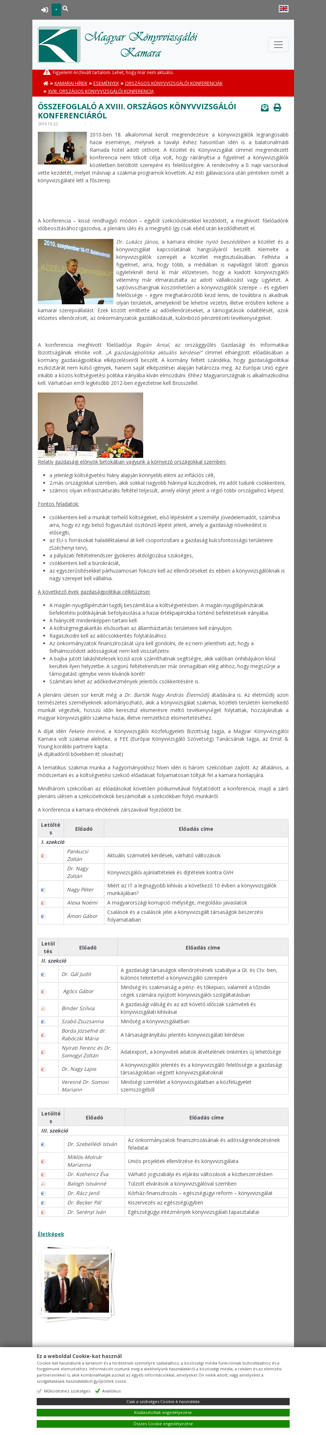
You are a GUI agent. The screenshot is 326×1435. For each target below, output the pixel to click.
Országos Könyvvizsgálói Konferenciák (173, 83)
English (284, 8)
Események (106, 83)
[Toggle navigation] (278, 44)
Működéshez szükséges (67, 1391)
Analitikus (111, 1391)
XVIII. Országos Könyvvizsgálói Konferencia (101, 91)
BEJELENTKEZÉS (45, 10)
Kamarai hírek (71, 83)
